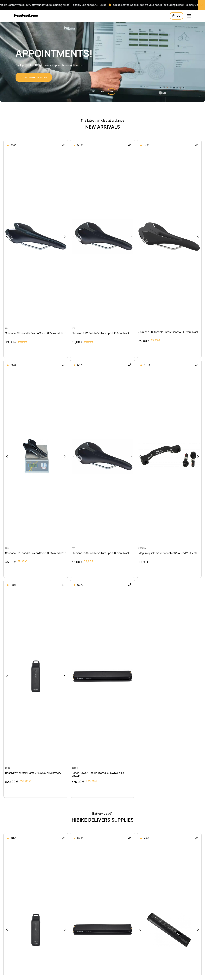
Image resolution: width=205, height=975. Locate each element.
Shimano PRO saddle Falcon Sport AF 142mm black (35, 333)
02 (102, 91)
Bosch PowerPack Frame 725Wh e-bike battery (33, 773)
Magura (142, 548)
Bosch (8, 768)
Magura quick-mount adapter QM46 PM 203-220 (167, 553)
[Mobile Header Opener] (189, 15)
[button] (63, 145)
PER (7, 328)
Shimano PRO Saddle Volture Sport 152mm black (100, 333)
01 (93, 91)
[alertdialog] (102, 5)
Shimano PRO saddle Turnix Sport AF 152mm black (168, 332)
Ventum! (37, 53)
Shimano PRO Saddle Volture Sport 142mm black (100, 553)
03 (111, 91)
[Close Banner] (201, 5)
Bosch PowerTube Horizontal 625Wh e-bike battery (98, 774)
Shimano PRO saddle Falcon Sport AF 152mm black (35, 553)
